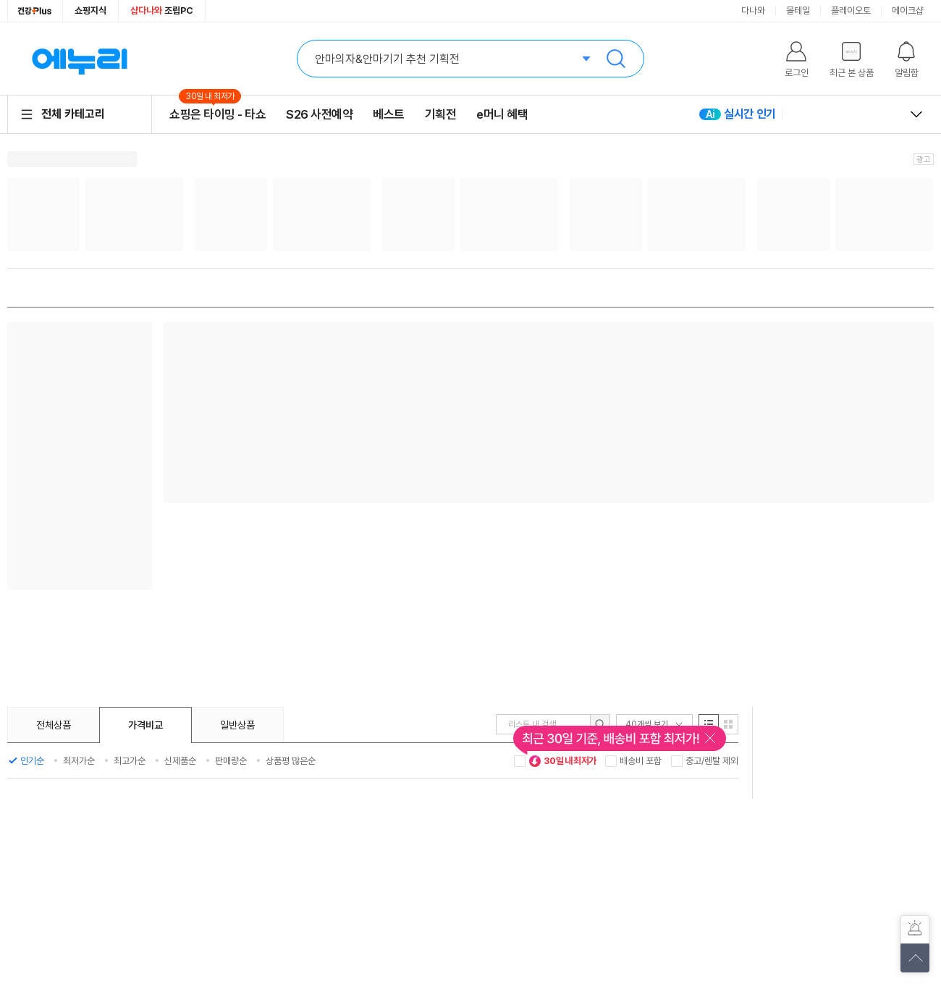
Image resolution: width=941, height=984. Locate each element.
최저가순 (79, 760)
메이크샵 (908, 10)
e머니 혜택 (502, 114)
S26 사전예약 (319, 114)
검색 (616, 59)
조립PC (161, 10)
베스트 (389, 114)
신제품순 (180, 760)
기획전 (441, 114)
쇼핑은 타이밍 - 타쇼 (217, 114)
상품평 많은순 (291, 760)
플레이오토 (851, 10)
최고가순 (129, 760)
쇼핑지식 (90, 10)
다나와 (753, 10)
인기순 (32, 760)
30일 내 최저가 (562, 761)
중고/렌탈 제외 (711, 760)
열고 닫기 (916, 114)
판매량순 (231, 760)
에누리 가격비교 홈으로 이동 (79, 58)
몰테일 (798, 10)
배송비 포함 (641, 760)
